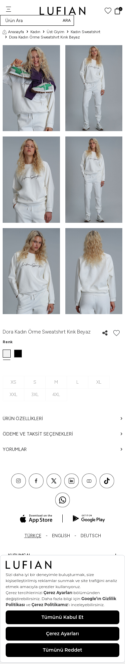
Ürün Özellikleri (62, 418)
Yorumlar (62, 449)
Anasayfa (13, 31)
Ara (67, 20)
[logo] (62, 11)
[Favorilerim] (108, 11)
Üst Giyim (55, 31)
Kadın (35, 31)
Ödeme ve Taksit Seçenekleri (62, 434)
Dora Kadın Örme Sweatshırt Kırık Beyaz (44, 37)
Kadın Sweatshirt (85, 31)
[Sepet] (118, 11)
